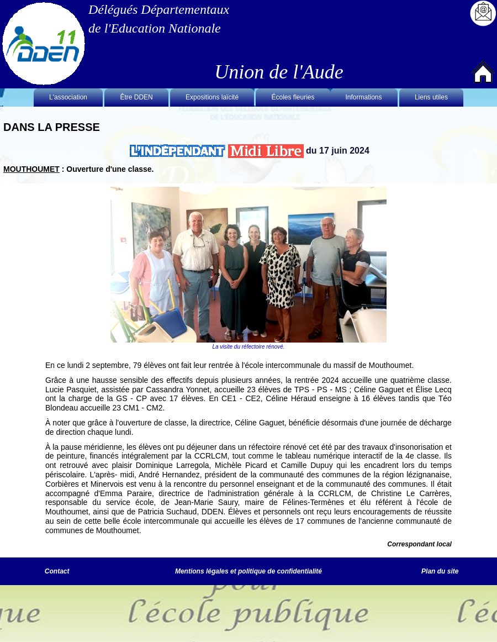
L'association (68, 97)
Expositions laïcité (212, 97)
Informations (364, 97)
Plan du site (439, 571)
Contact (57, 571)
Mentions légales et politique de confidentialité (248, 571)
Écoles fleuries (292, 97)
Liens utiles (431, 97)
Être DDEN (136, 97)
